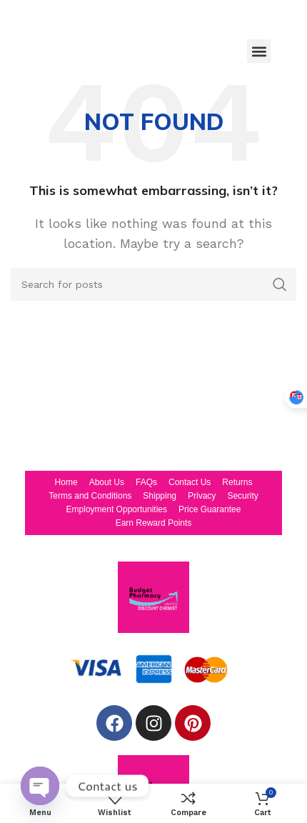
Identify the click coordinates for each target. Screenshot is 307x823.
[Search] (153, 284)
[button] (259, 51)
